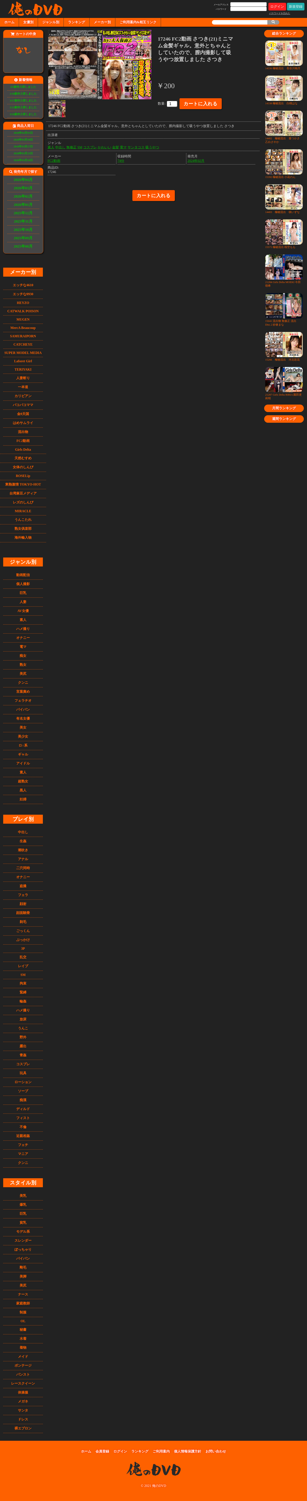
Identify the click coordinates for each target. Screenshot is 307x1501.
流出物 (23, 432)
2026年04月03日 (23, 132)
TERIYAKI (22, 369)
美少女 (23, 736)
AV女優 (23, 611)
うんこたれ (23, 519)
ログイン (277, 6)
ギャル (23, 754)
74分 (120, 160)
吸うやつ (152, 146)
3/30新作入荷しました (23, 93)
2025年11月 (23, 221)
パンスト (23, 1374)
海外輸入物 (23, 537)
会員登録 (102, 1451)
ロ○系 (23, 745)
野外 (23, 1037)
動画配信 (23, 575)
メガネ (23, 1401)
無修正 (71, 146)
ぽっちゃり (23, 1249)
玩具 (23, 1073)
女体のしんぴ (23, 467)
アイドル (23, 763)
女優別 (28, 22)
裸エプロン (23, 1428)
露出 (23, 1046)
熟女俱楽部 (23, 528)
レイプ (23, 966)
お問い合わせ (216, 1451)
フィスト (23, 1118)
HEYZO (23, 303)
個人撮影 (23, 584)
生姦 (23, 841)
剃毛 (23, 922)
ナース (23, 1294)
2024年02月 (195, 160)
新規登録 (296, 6)
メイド (23, 1356)
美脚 (23, 1276)
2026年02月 (23, 196)
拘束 (23, 983)
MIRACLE (23, 511)
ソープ (23, 1091)
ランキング (76, 22)
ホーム (9, 22)
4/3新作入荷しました (23, 86)
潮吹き (23, 850)
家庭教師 (23, 1303)
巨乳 (23, 593)
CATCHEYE (23, 344)
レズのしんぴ (23, 502)
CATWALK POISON (23, 311)
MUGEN (22, 319)
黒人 (23, 790)
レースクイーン (23, 1383)
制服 (23, 1312)
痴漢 (23, 1100)
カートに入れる (201, 103)
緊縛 (23, 992)
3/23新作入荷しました (23, 107)
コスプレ (23, 1064)
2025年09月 (23, 238)
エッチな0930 (23, 294)
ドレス (23, 1419)
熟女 (23, 664)
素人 (23, 620)
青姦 (23, 1055)
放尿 (23, 1019)
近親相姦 (23, 1136)
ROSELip (23, 476)
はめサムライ (23, 423)
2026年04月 (23, 180)
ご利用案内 (161, 1451)
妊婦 (23, 799)
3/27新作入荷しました (23, 100)
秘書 (23, 1329)
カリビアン (23, 396)
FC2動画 (22, 441)
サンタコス (136, 146)
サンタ (23, 1410)
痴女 (23, 655)
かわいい (104, 146)
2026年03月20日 (23, 160)
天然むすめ (23, 458)
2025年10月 (23, 229)
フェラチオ (23, 700)
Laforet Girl (23, 361)
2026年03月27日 (23, 146)
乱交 (23, 957)
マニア (23, 1154)
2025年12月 (23, 213)
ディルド (23, 1109)
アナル (23, 859)
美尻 (23, 673)
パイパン (23, 709)
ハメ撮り (23, 629)
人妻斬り (23, 378)
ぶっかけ (23, 940)
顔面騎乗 (23, 913)
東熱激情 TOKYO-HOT (23, 484)
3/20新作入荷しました (23, 114)
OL (22, 1321)
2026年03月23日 (23, 153)
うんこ (23, 1028)
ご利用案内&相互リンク (138, 22)
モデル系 (23, 1231)
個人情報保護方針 (187, 1451)
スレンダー (23, 1240)
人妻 (23, 602)
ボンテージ (23, 1365)
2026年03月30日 (23, 139)
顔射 (23, 904)
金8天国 (23, 414)
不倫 (23, 1127)
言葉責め (23, 691)
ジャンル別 (50, 22)
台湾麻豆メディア (23, 493)
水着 (23, 1338)
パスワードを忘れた (279, 13)
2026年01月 (23, 204)
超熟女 (23, 781)
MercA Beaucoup (23, 328)
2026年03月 (23, 188)
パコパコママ (23, 405)
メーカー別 (102, 22)
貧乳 (23, 1222)
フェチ (23, 1145)
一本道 (23, 387)
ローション (23, 1082)
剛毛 (23, 1267)
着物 (23, 1347)
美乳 (23, 1195)
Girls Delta (23, 449)
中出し (23, 832)
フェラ (23, 895)
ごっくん (23, 931)
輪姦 (23, 1001)
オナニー (23, 638)
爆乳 (23, 1204)
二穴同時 (23, 868)
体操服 (23, 1392)
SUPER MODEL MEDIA (23, 353)
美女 (23, 727)
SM (23, 975)
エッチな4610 (23, 285)
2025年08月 (23, 246)
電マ (23, 647)
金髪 (115, 146)
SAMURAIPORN (23, 336)
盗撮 (23, 886)
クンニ (23, 682)
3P (23, 948)
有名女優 (23, 718)
